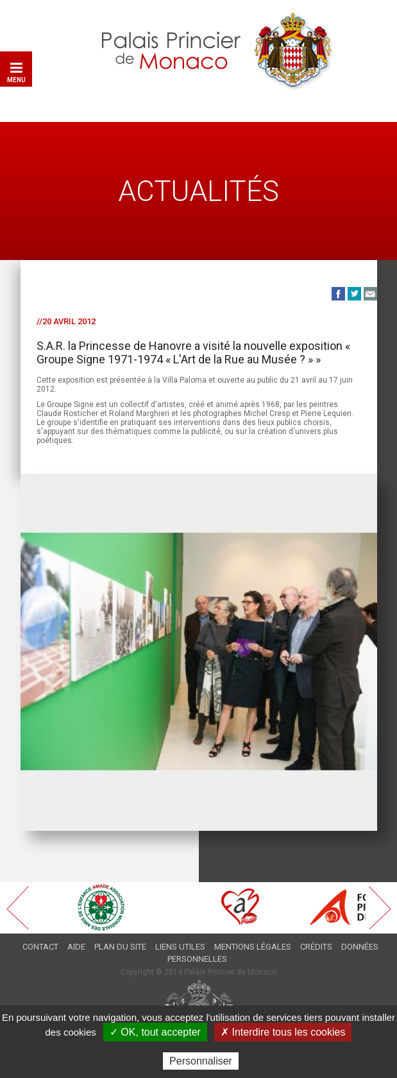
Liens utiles (180, 947)
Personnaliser (200, 1061)
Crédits (316, 947)
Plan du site (120, 947)
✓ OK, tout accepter (155, 1032)
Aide (76, 947)
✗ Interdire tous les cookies (283, 1032)
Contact (40, 947)
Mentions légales (252, 947)
